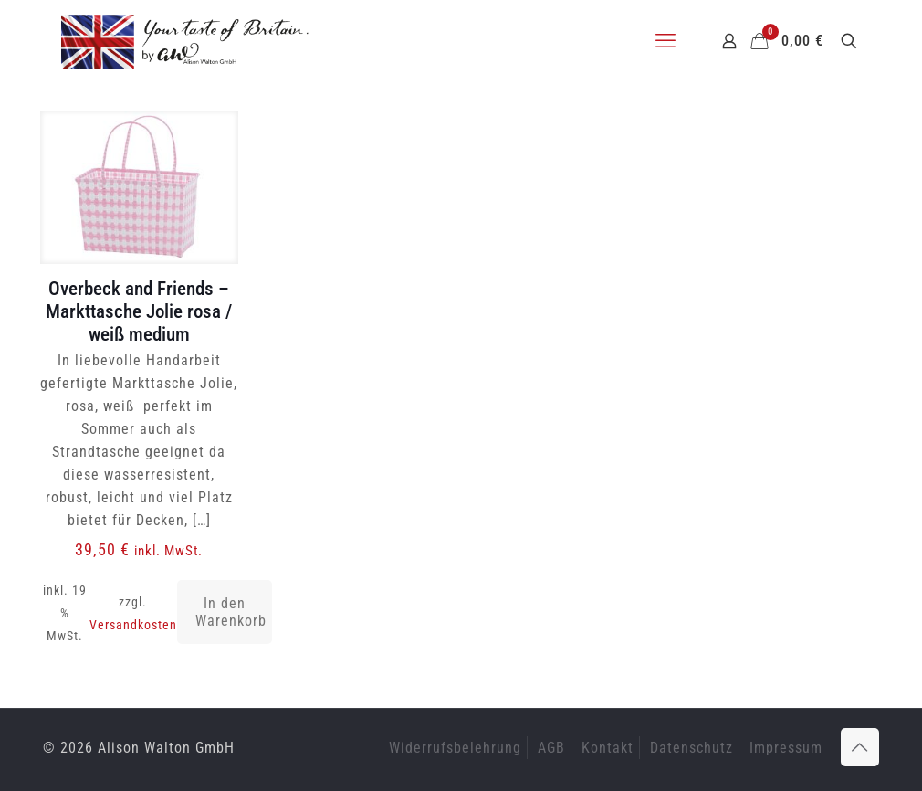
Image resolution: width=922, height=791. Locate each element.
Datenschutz (691, 747)
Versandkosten (133, 625)
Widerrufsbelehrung (455, 747)
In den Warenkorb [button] (231, 612)
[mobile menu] (665, 41)
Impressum (785, 747)
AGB (551, 747)
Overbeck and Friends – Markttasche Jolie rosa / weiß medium (139, 311)
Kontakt (607, 747)
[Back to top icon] (860, 747)
